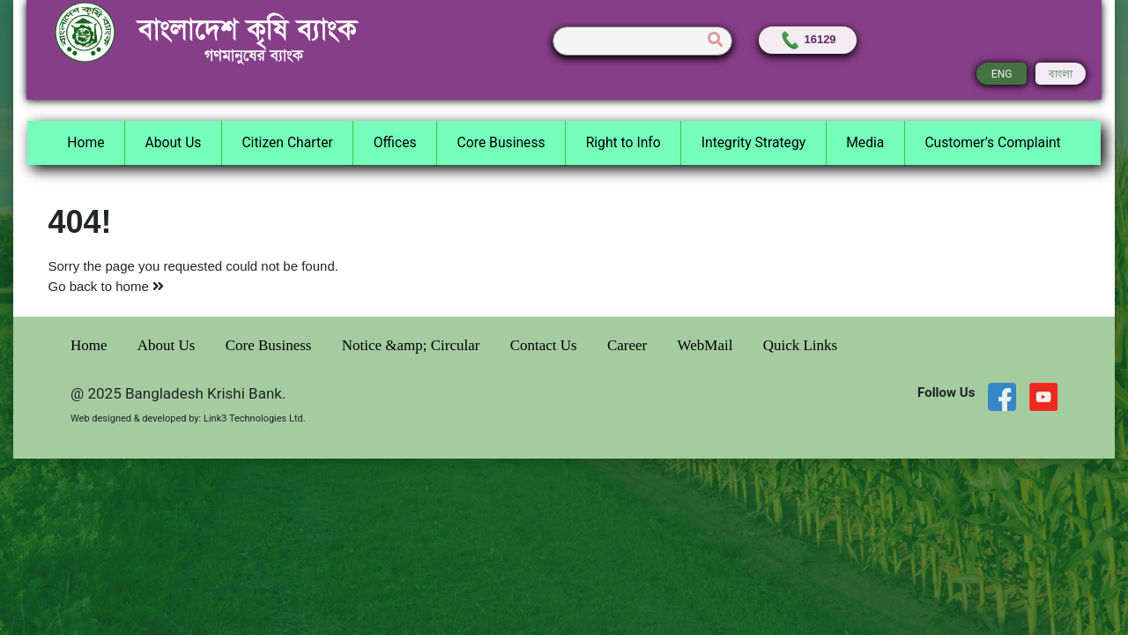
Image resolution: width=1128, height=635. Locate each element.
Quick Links (800, 345)
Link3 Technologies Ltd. (255, 418)
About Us (168, 345)
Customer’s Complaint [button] (992, 142)
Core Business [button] (501, 142)
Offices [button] (395, 142)
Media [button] (865, 142)
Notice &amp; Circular (413, 345)
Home (90, 345)
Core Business (270, 345)
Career (629, 345)
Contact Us (545, 345)
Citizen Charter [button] (286, 142)
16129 (807, 39)
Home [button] (85, 142)
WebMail (707, 345)
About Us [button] (173, 142)
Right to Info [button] (623, 142)
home (139, 286)
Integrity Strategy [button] (753, 142)
